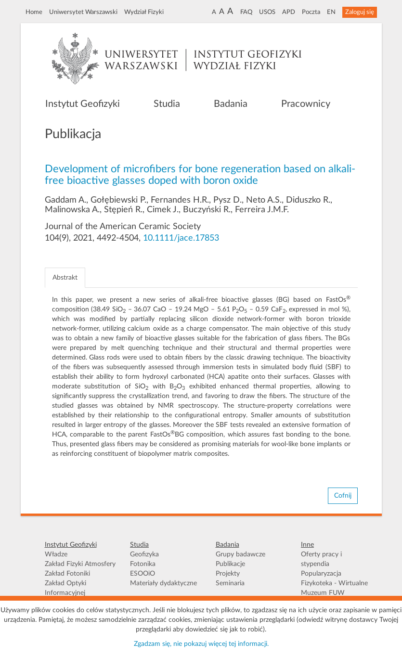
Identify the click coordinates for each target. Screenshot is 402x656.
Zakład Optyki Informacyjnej (65, 588)
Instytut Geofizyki (82, 104)
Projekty (228, 573)
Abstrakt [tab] (65, 277)
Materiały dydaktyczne (163, 583)
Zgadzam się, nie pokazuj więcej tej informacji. (201, 644)
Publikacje (230, 564)
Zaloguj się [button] (359, 12)
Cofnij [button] (342, 495)
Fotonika (143, 564)
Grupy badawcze (240, 554)
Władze (56, 554)
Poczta (311, 12)
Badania (230, 104)
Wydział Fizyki (144, 12)
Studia (167, 104)
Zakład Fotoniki (67, 573)
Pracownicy (305, 104)
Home (34, 12)
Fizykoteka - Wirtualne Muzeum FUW (334, 588)
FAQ (246, 12)
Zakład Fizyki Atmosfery (80, 564)
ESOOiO (142, 573)
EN (331, 12)
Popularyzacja (321, 573)
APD (288, 12)
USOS (267, 12)
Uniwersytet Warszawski (83, 12)
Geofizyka (144, 554)
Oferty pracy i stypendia (321, 559)
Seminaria (230, 583)
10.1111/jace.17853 (181, 238)
